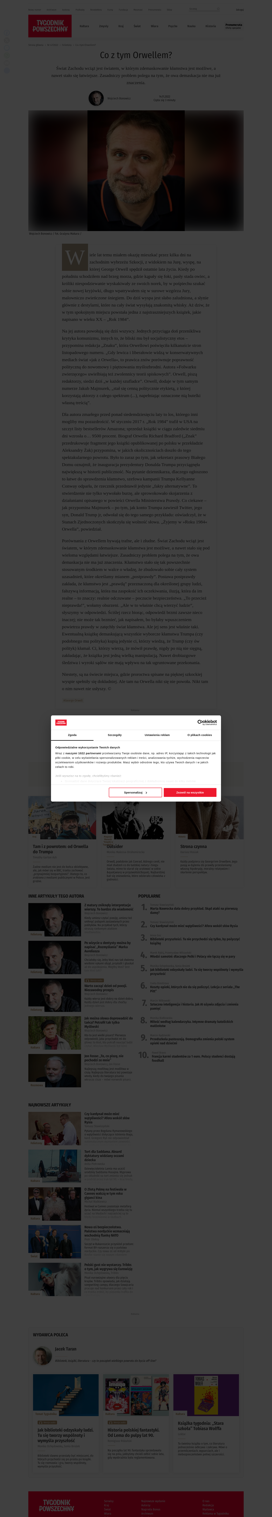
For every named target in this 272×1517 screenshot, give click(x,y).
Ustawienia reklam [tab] (157, 735)
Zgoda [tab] (72, 735)
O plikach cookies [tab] (200, 735)
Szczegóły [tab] (115, 735)
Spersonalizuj (135, 792)
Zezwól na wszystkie (190, 792)
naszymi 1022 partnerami (83, 753)
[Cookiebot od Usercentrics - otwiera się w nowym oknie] (200, 722)
